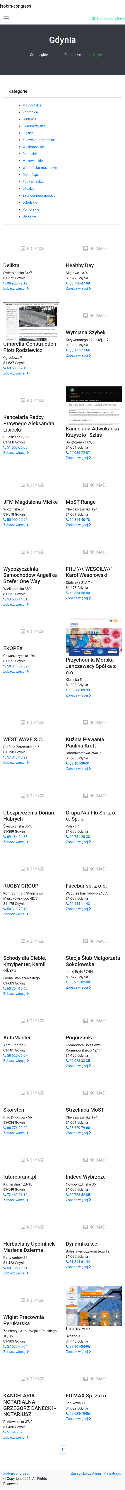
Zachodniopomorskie (38, 195)
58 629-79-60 (78, 1128)
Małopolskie (31, 105)
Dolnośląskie (32, 175)
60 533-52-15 (15, 368)
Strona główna (41, 55)
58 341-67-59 (15, 666)
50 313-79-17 (15, 909)
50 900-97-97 (15, 520)
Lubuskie (29, 119)
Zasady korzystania (86, 1473)
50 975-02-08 (78, 982)
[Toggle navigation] (6, 18)
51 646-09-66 (15, 1432)
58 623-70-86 (78, 1413)
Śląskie (28, 133)
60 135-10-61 (15, 1268)
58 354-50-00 (78, 593)
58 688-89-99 (78, 690)
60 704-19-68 (15, 988)
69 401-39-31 (78, 763)
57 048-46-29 (15, 757)
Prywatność (112, 1473)
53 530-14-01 (15, 599)
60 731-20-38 (78, 837)
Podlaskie (30, 154)
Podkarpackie (33, 182)
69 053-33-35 (78, 1061)
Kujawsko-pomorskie (38, 140)
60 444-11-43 (78, 904)
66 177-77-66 (78, 350)
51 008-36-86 (15, 447)
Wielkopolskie (33, 147)
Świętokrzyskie (34, 126)
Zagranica (30, 112)
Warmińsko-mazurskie (39, 168)
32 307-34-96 (78, 1346)
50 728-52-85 (78, 1195)
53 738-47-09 (78, 283)
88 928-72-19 (15, 283)
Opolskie (29, 216)
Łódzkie (28, 188)
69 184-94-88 (15, 837)
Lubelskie (29, 202)
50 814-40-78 (78, 520)
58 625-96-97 (15, 1055)
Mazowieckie (32, 161)
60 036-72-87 (78, 453)
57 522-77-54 (15, 1346)
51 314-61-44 (78, 1262)
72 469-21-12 (15, 1195)
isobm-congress (15, 6)
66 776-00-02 (15, 1128)
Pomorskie (72, 55)
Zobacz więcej (16, 288)
